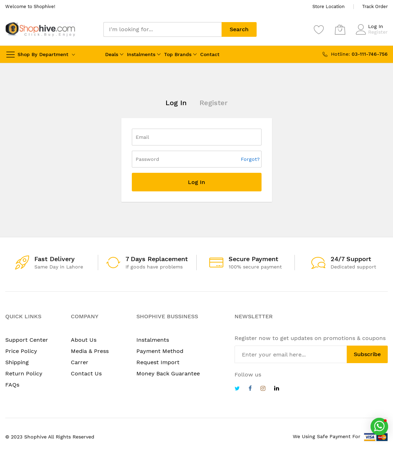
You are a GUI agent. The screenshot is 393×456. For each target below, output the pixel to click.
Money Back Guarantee (168, 373)
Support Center (26, 339)
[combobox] (162, 29)
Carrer (79, 362)
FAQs (12, 384)
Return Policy (23, 373)
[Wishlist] (319, 29)
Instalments (141, 54)
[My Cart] (340, 29)
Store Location (328, 6)
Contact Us (86, 373)
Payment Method (159, 351)
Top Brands (177, 54)
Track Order (375, 6)
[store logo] (40, 29)
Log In (375, 26)
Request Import (157, 362)
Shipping (17, 362)
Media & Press (90, 351)
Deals (111, 54)
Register (378, 32)
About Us (83, 339)
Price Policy (21, 351)
